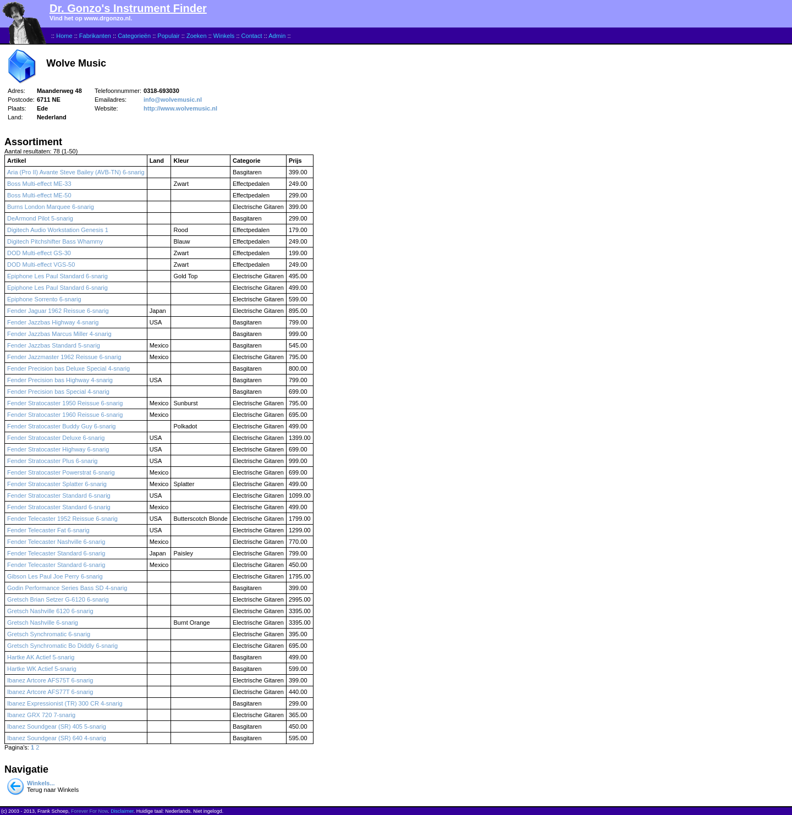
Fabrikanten (95, 35)
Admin (276, 35)
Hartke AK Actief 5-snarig (40, 657)
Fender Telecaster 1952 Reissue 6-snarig (62, 518)
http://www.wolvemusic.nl (180, 108)
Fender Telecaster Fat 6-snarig (48, 530)
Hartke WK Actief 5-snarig (41, 668)
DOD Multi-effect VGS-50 (41, 264)
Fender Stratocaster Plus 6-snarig (52, 461)
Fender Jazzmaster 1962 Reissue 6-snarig (64, 357)
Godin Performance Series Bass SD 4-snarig (67, 588)
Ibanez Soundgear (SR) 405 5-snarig (56, 726)
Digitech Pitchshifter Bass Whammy (55, 241)
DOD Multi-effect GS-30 (39, 253)
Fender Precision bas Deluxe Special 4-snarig (68, 368)
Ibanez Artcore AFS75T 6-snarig (50, 680)
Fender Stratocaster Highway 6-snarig (58, 449)
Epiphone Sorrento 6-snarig (44, 299)
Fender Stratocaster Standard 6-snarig (59, 495)
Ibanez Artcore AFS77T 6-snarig (50, 692)
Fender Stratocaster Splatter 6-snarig (57, 484)
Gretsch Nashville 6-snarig (42, 622)
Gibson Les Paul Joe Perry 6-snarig (55, 576)
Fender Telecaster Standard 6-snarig (56, 553)
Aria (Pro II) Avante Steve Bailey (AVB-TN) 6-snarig (76, 172)
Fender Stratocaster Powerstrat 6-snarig (61, 472)
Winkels (224, 35)
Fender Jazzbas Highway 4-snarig (52, 322)
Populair (168, 35)
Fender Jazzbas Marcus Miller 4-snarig (59, 334)
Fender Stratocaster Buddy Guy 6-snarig (61, 426)
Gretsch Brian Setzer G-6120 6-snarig (58, 599)
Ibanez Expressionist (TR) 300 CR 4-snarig (65, 703)
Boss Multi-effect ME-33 (39, 183)
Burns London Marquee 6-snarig (50, 206)
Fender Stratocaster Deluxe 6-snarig (56, 437)
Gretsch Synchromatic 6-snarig (48, 634)
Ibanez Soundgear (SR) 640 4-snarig (56, 738)
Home (64, 35)
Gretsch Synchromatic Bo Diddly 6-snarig (62, 645)
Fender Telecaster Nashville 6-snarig (56, 541)
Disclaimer (122, 811)
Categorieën (134, 35)
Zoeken (196, 35)
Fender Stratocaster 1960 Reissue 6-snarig (65, 414)
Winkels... (41, 783)
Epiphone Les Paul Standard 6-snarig (57, 276)
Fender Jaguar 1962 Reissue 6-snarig (58, 310)
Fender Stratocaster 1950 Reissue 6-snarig (65, 403)
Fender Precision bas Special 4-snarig (58, 391)
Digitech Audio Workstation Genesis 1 (57, 230)
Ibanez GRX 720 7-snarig (41, 715)
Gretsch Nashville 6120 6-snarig (50, 611)
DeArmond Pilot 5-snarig (40, 218)
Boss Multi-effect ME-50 (39, 195)
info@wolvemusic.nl (173, 99)
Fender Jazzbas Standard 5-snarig (53, 345)
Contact (251, 35)
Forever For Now (89, 811)
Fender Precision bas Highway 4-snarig (60, 380)
